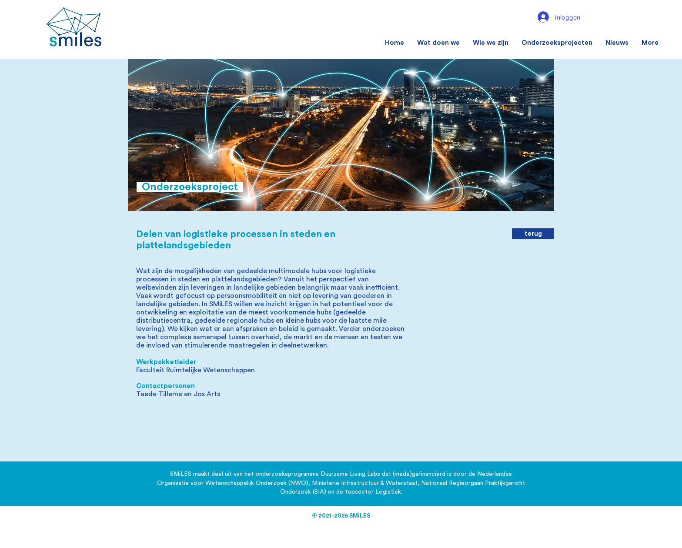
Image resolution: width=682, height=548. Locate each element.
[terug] (533, 233)
